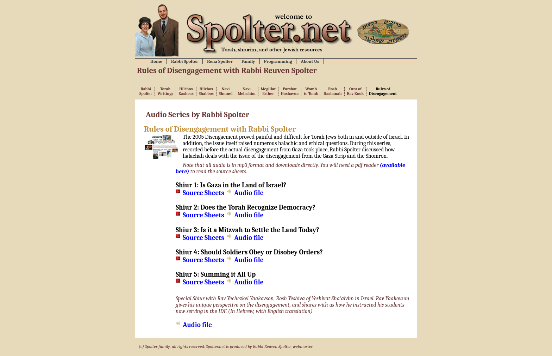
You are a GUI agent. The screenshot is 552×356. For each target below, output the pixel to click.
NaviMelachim (246, 91)
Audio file (248, 193)
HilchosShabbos (206, 91)
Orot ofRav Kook (355, 91)
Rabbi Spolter (184, 61)
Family (248, 61)
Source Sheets (203, 193)
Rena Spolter (220, 61)
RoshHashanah (333, 91)
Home (156, 61)
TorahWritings (165, 91)
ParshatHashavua (290, 91)
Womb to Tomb (311, 91)
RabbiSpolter (145, 91)
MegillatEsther (268, 91)
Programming (278, 61)
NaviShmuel (226, 91)
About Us (310, 61)
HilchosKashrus (186, 91)
